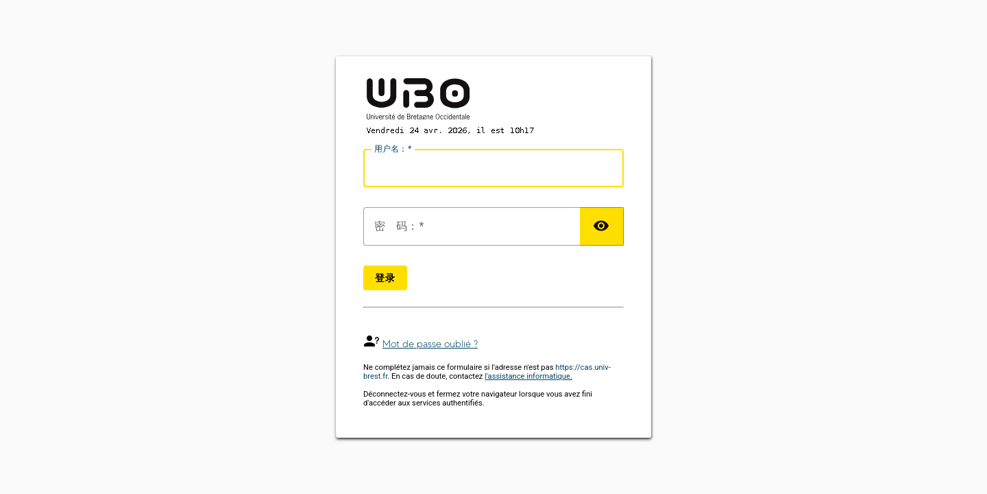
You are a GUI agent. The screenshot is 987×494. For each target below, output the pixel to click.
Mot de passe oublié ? (430, 344)
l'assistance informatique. (528, 376)
